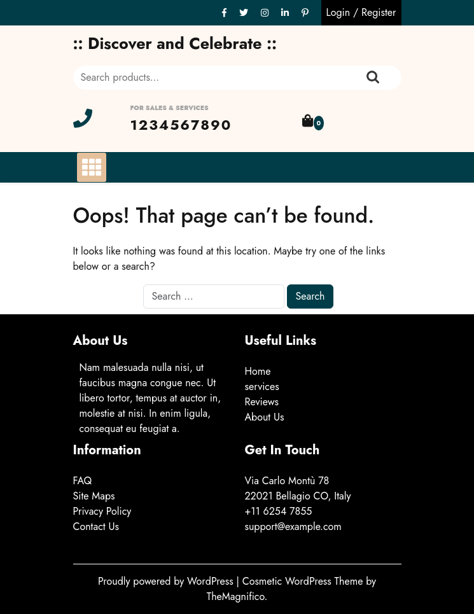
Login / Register (361, 12)
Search (372, 78)
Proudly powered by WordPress (167, 581)
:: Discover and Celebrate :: (175, 43)
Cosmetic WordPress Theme (304, 581)
